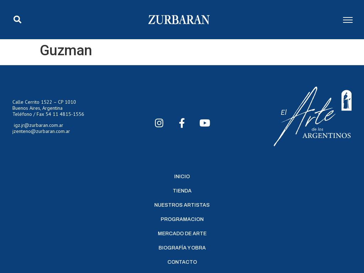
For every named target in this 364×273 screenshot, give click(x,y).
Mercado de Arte (182, 233)
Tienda (182, 191)
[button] (17, 19)
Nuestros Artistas (182, 205)
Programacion (182, 219)
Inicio (182, 176)
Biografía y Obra (182, 248)
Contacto (182, 262)
